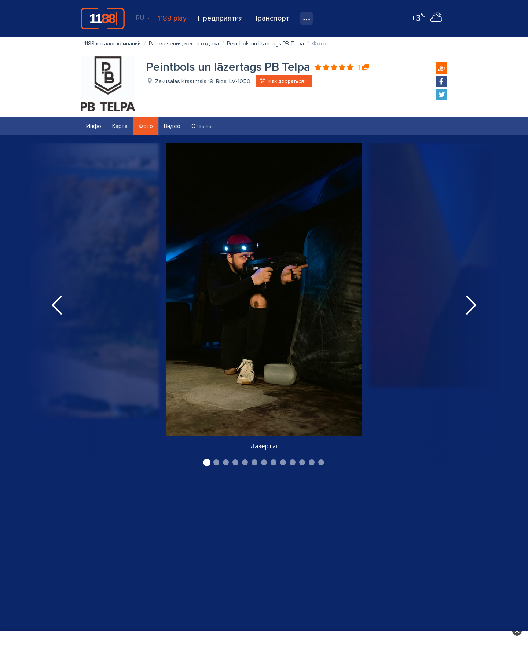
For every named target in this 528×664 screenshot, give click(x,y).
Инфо (93, 126)
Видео (172, 126)
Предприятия (220, 18)
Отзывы (202, 126)
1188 (103, 18)
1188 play (172, 18)
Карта (120, 126)
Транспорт (271, 18)
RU (143, 18)
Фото (146, 126)
